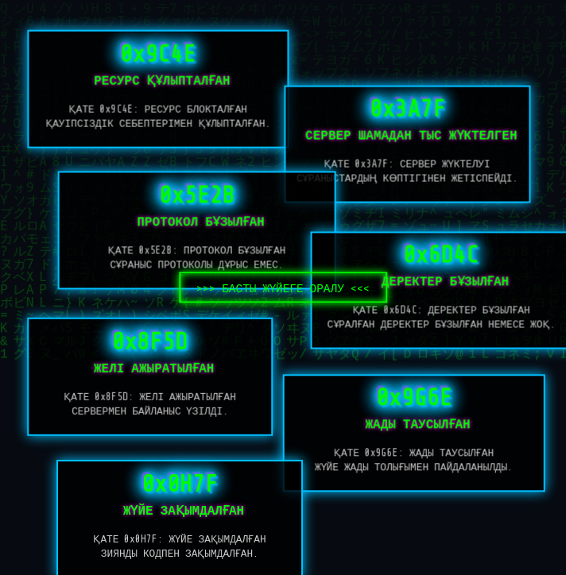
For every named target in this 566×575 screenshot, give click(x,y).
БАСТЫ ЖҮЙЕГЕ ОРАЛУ (283, 288)
